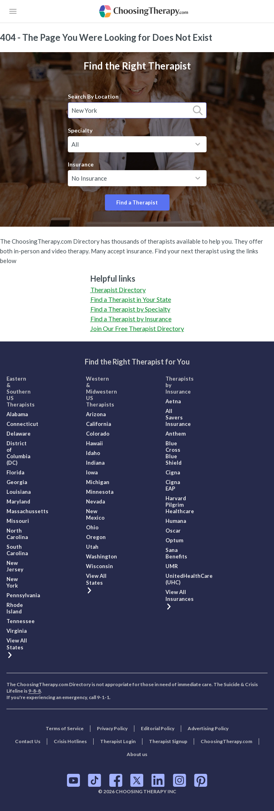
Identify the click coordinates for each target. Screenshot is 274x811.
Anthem (175, 433)
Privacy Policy (112, 728)
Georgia (16, 482)
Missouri (17, 521)
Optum (174, 540)
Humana (175, 521)
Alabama (17, 414)
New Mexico (95, 514)
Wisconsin (99, 566)
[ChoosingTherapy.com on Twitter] (136, 780)
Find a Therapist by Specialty (130, 309)
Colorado (97, 433)
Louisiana (18, 492)
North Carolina (17, 533)
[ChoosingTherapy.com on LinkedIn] (158, 780)
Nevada (95, 501)
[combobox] (137, 110)
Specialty (80, 130)
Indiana (95, 462)
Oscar (173, 530)
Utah (92, 546)
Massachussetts (27, 511)
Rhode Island (14, 608)
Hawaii (94, 443)
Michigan (97, 482)
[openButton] (12, 11)
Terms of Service (65, 728)
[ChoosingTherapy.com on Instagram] (179, 780)
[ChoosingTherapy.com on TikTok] (94, 780)
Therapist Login (118, 741)
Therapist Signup (168, 741)
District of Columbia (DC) (18, 453)
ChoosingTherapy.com (226, 741)
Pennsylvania (23, 595)
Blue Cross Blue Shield (173, 453)
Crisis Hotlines (70, 741)
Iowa (92, 472)
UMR (171, 566)
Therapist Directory (118, 289)
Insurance (81, 164)
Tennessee (20, 621)
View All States (16, 647)
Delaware (18, 433)
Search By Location (93, 96)
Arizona (96, 414)
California (98, 424)
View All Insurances (179, 599)
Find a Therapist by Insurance (131, 318)
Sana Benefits (176, 553)
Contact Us (27, 741)
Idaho (93, 453)
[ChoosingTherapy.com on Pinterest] (200, 780)
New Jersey (14, 566)
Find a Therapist (137, 202)
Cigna (172, 472)
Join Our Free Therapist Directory (137, 328)
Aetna (173, 401)
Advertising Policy (208, 728)
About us (137, 754)
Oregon (96, 537)
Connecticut (22, 424)
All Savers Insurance (178, 417)
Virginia (16, 631)
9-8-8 (34, 691)
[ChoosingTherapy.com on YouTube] (73, 780)
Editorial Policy (157, 728)
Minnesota (99, 492)
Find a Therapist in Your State (130, 299)
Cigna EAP (172, 485)
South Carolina (17, 549)
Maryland (18, 501)
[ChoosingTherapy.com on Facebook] (115, 780)
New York (12, 582)
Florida (15, 472)
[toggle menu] (198, 144)
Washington (101, 556)
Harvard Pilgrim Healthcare (179, 504)
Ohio (92, 527)
